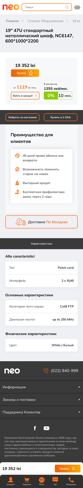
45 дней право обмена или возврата (43, 158)
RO (41, 480)
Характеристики (41, 243)
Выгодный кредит (36, 183)
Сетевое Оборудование (46, 21)
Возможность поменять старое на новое (41, 171)
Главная (12, 21)
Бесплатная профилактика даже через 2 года (44, 194)
